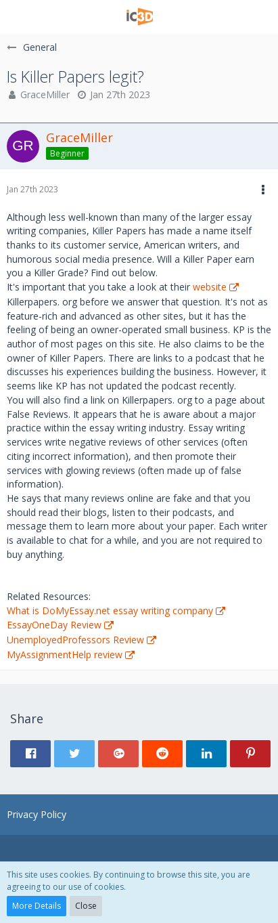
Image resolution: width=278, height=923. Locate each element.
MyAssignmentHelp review (64, 654)
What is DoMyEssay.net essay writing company (110, 610)
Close (86, 905)
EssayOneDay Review (54, 624)
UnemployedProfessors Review (75, 639)
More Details (36, 905)
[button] (18, 17)
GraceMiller (45, 94)
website (210, 286)
